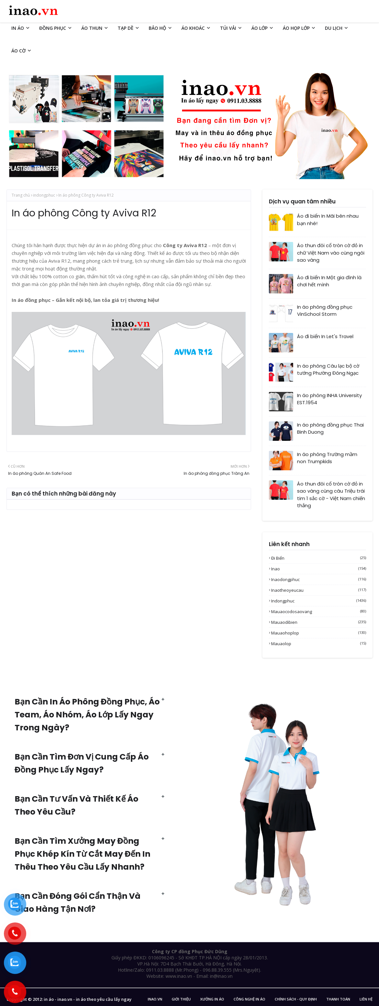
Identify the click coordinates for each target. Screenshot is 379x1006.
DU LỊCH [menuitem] (333, 28)
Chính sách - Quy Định (296, 999)
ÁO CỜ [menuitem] (18, 51)
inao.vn (155, 999)
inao (318, 569)
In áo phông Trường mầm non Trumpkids (327, 458)
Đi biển (318, 558)
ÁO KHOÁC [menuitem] (193, 28)
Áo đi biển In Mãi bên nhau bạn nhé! (328, 219)
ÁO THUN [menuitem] (91, 28)
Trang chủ (21, 195)
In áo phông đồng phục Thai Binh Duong (330, 428)
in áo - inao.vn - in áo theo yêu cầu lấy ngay (88, 999)
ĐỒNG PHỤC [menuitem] (52, 28)
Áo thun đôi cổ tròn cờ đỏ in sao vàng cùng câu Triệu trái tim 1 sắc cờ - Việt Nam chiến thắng (331, 494)
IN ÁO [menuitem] (17, 28)
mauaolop (318, 643)
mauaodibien (318, 622)
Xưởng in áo (212, 999)
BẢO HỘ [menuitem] (157, 28)
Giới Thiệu (181, 999)
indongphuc (44, 195)
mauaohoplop (318, 633)
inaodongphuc (318, 579)
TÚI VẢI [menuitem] (228, 28)
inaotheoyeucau (318, 590)
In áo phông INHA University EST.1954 (329, 399)
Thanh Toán (338, 999)
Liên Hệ (366, 999)
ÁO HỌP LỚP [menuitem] (296, 28)
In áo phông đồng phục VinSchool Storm (324, 310)
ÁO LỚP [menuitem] (259, 28)
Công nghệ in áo (249, 999)
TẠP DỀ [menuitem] (125, 28)
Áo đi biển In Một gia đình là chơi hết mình (329, 281)
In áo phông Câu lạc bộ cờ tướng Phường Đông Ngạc (328, 369)
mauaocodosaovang (318, 611)
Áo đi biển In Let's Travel (325, 336)
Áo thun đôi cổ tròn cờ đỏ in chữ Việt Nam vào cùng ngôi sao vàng (330, 252)
